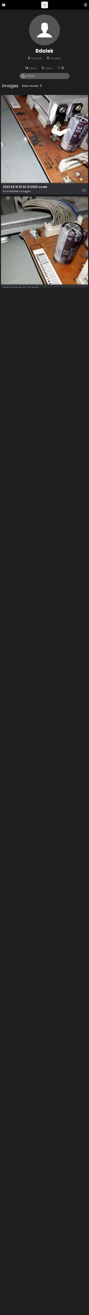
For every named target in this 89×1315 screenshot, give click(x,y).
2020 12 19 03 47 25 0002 (21, 1000)
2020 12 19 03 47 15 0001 (20, 898)
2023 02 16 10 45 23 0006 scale (26, 390)
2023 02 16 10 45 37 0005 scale (26, 492)
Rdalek (44, 50)
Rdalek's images (20, 191)
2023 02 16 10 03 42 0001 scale (25, 288)
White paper (12, 796)
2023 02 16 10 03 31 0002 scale (25, 187)
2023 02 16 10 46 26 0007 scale (26, 695)
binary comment (16, 1101)
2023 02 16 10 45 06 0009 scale (26, 593)
